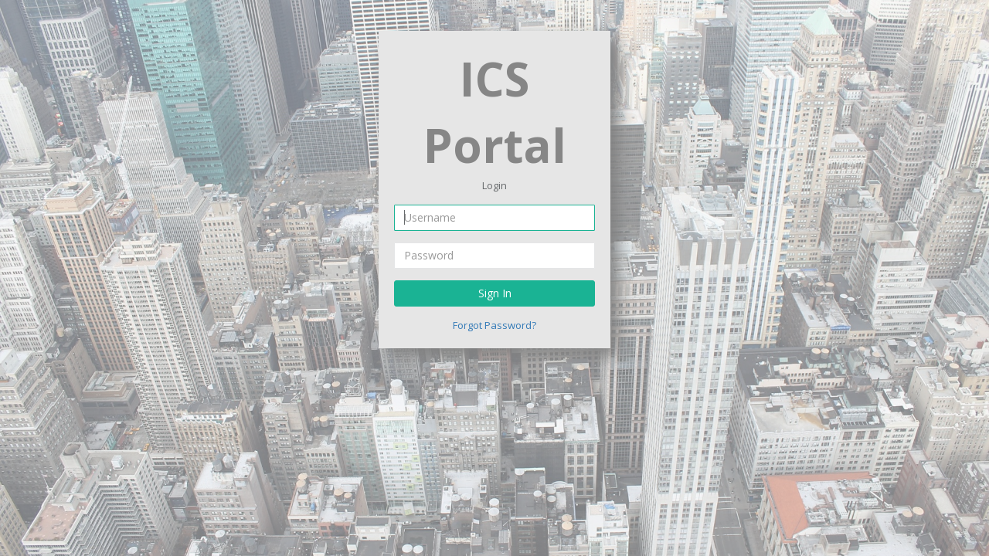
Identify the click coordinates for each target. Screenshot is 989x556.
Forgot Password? (494, 325)
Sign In (494, 293)
